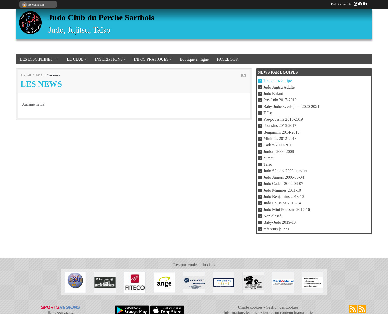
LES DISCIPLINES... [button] (38, 59)
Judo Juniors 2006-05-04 (284, 177)
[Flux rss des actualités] (353, 309)
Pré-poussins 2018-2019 (283, 119)
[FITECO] (135, 282)
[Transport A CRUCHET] (194, 282)
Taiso (268, 164)
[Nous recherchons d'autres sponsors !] (313, 282)
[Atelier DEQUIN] (75, 282)
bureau (269, 158)
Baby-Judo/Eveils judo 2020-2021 (292, 106)
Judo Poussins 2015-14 (282, 203)
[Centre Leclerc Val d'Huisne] (105, 282)
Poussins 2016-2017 (280, 126)
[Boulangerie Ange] (164, 282)
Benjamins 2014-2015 (282, 132)
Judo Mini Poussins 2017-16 (287, 209)
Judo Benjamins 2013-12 (284, 196)
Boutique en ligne (194, 59)
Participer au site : (349, 4)
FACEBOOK (227, 59)
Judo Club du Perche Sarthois (101, 17)
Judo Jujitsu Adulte (279, 87)
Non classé (272, 216)
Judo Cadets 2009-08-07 (283, 184)
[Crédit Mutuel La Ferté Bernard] (283, 282)
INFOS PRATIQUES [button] (151, 59)
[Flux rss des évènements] (362, 309)
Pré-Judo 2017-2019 (280, 100)
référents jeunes (276, 229)
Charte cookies (250, 307)
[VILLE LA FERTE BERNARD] (224, 282)
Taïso (268, 113)
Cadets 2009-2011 (278, 145)
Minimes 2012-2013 (280, 138)
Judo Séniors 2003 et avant (285, 171)
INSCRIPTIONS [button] (108, 59)
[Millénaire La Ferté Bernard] (253, 282)
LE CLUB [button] (75, 59)
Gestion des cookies (282, 307)
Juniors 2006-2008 (279, 151)
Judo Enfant (273, 93)
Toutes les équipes (278, 81)
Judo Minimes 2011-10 (282, 190)
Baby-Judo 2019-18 (280, 222)
